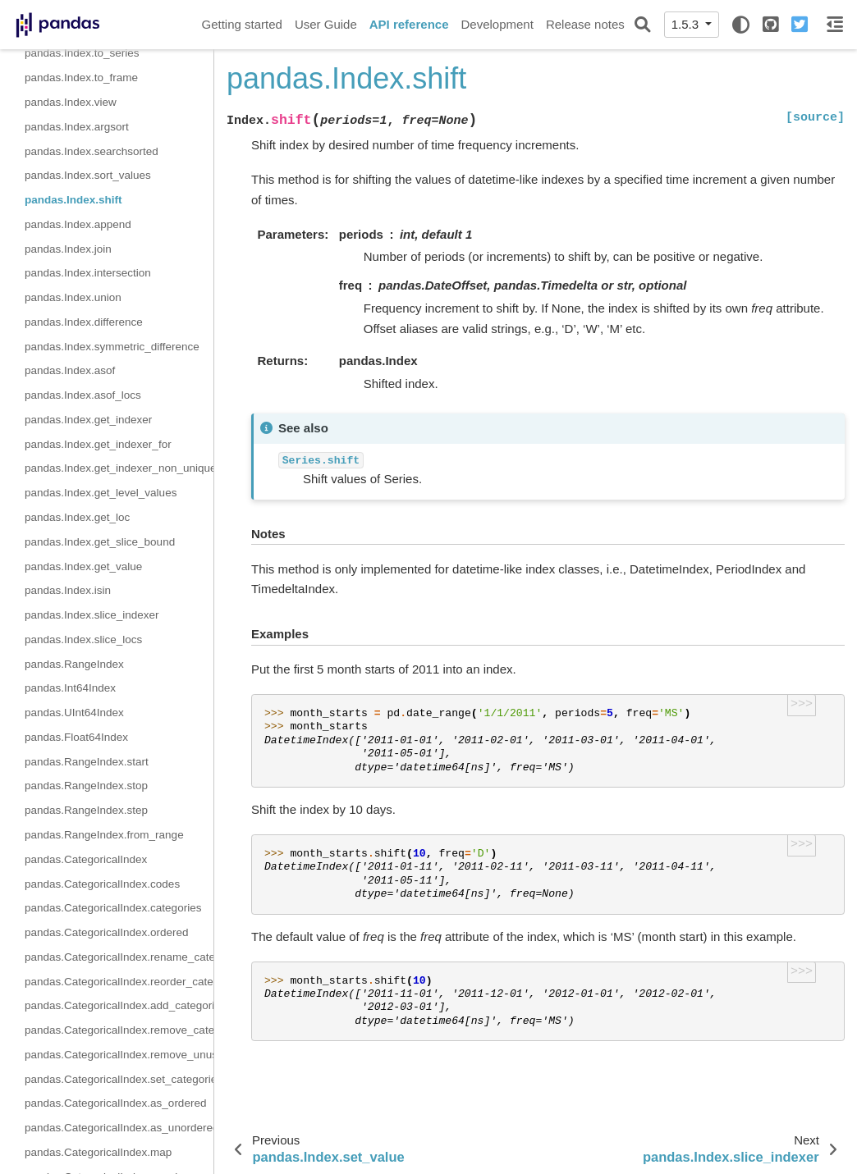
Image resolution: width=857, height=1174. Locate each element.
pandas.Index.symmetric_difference (112, 346)
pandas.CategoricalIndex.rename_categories (119, 957)
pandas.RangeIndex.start (87, 762)
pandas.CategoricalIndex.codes (102, 884)
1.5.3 (687, 24)
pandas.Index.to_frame (81, 77)
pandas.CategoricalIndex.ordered (107, 932)
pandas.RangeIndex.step (86, 810)
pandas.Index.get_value (83, 566)
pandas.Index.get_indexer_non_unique (119, 468)
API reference (409, 24)
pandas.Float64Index (76, 737)
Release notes (585, 24)
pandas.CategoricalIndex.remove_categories (119, 1030)
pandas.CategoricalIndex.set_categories (119, 1079)
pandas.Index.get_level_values (100, 493)
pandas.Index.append (78, 224)
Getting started (242, 24)
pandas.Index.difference (84, 322)
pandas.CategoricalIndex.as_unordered (119, 1127)
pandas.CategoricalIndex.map (98, 1152)
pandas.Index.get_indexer (88, 419)
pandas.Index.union (73, 297)
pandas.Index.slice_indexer (92, 615)
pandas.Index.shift (73, 200)
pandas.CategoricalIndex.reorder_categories (119, 981)
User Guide (326, 24)
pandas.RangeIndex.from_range (104, 835)
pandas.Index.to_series (82, 53)
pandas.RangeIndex (74, 664)
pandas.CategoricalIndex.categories (113, 908)
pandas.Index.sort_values (88, 175)
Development (497, 24)
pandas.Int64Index (70, 688)
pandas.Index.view (71, 102)
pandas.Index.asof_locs (83, 395)
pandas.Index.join (68, 249)
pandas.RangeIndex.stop (86, 785)
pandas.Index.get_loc (77, 517)
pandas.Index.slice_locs (83, 639)
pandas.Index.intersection (88, 273)
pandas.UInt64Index (74, 712)
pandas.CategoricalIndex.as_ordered (115, 1103)
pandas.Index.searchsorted (91, 151)
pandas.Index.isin (68, 590)
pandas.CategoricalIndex (86, 859)
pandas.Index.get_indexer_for (98, 444)
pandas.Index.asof (70, 370)
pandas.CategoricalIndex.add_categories (119, 1005)
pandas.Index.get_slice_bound (100, 542)
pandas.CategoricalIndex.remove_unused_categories (119, 1054)
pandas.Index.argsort (77, 127)
